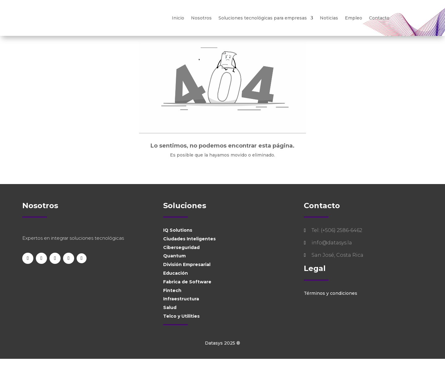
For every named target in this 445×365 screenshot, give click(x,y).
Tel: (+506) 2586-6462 (337, 236)
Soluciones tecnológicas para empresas (262, 18)
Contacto (379, 18)
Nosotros (201, 18)
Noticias (329, 18)
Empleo (353, 18)
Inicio (178, 18)
